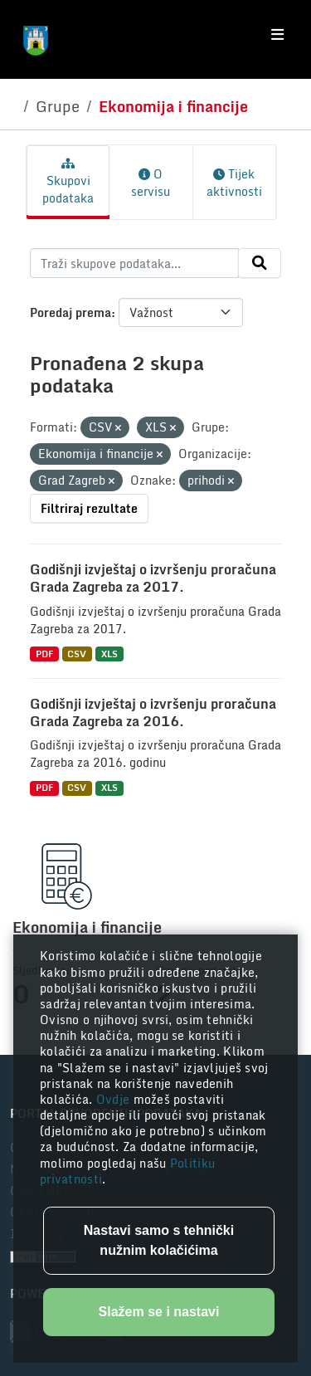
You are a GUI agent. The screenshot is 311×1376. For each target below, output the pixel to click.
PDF (44, 654)
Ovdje (115, 1099)
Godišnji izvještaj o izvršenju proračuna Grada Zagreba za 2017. (153, 578)
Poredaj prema (70, 312)
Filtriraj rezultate (89, 508)
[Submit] (259, 263)
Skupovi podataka (68, 182)
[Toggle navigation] (277, 34)
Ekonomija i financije (173, 106)
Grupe (58, 106)
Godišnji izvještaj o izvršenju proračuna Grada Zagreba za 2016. (153, 712)
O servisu (150, 182)
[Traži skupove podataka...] (134, 263)
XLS (109, 654)
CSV (76, 654)
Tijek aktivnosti (234, 182)
